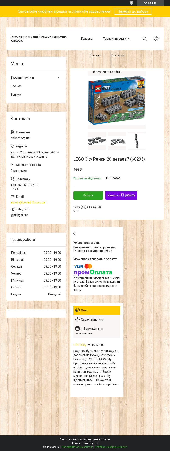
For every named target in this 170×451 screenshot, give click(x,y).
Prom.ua (105, 439)
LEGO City (79, 345)
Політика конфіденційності (111, 446)
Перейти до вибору (133, 11)
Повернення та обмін (107, 72)
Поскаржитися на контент (77, 446)
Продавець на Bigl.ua (85, 443)
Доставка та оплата (107, 88)
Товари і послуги (114, 38)
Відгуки (16, 94)
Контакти (117, 55)
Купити (88, 195)
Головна (87, 38)
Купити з (121, 195)
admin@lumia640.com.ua (28, 202)
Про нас (95, 55)
